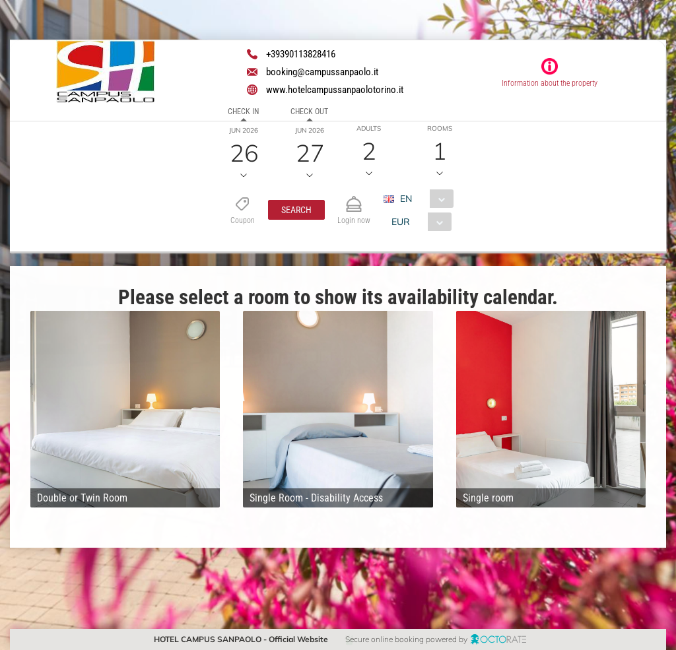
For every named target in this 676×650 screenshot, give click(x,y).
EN (406, 199)
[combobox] (423, 198)
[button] (296, 210)
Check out (309, 111)
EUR (400, 222)
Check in (243, 111)
